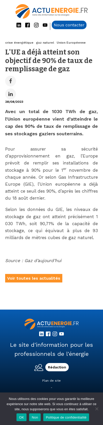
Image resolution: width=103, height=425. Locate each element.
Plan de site (51, 380)
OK (21, 417)
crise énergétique (19, 42)
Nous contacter (69, 24)
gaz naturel (45, 42)
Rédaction (57, 367)
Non (35, 417)
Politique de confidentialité (66, 417)
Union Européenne (71, 42)
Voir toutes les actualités (33, 278)
